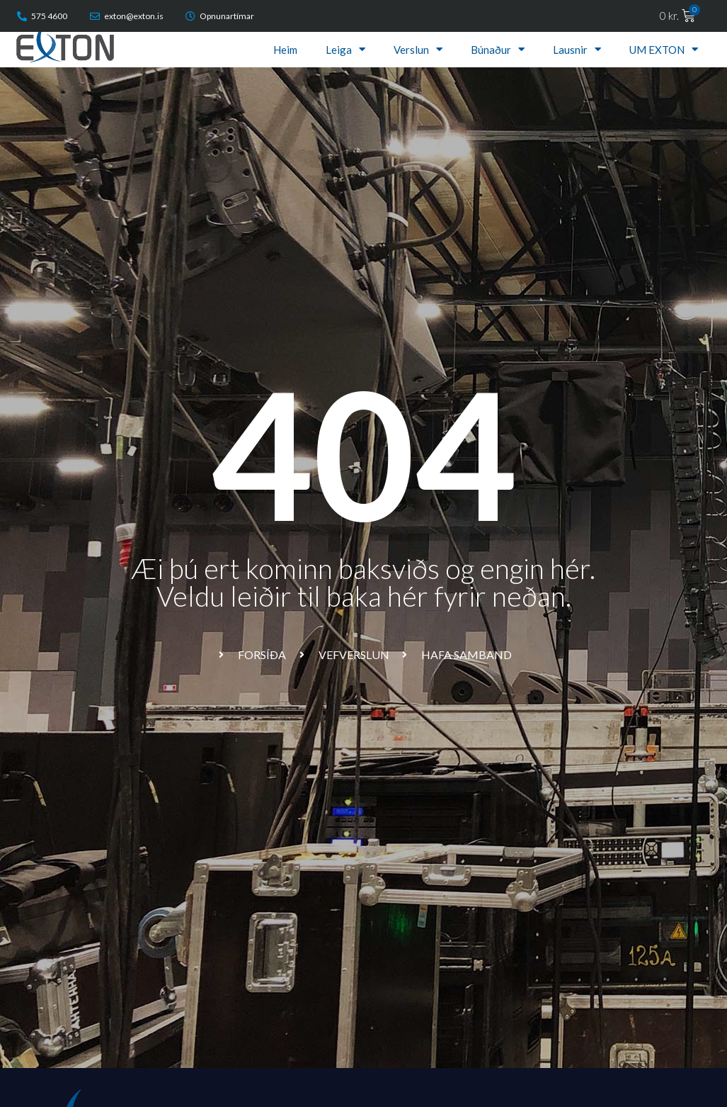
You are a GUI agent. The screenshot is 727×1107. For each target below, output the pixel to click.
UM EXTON (663, 50)
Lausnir (577, 50)
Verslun (418, 50)
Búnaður (498, 50)
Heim (285, 49)
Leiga (345, 50)
